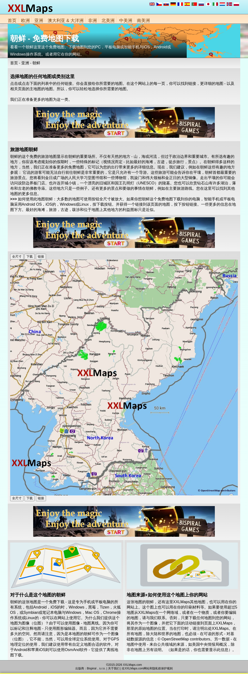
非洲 (92, 20)
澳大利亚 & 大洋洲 (66, 20)
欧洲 (25, 20)
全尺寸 (17, 256)
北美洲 (108, 20)
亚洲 (38, 20)
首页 (12, 20)
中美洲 (125, 20)
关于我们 (114, 668)
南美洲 (143, 20)
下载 (29, 256)
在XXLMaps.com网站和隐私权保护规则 (147, 668)
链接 (41, 256)
